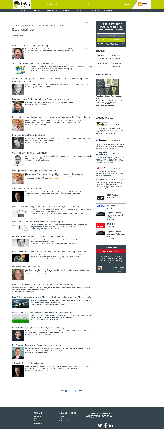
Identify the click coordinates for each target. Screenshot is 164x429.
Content (37, 10)
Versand (102, 61)
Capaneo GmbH (55, 319)
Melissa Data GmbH (51, 229)
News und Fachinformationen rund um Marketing (28, 25)
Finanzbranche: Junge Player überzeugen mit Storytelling (38, 327)
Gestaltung (103, 58)
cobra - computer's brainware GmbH (62, 244)
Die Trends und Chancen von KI (26, 267)
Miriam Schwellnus (45, 334)
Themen (100, 51)
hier (117, 44)
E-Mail (101, 56)
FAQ (60, 418)
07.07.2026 (110, 219)
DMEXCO (111, 224)
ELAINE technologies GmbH (54, 259)
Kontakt (61, 416)
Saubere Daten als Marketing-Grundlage (30, 46)
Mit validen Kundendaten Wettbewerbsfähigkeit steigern (37, 221)
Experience (116, 56)
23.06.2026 (110, 208)
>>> (80, 391)
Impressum (38, 421)
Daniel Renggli (43, 124)
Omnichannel (116, 63)
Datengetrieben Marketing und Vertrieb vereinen (34, 171)
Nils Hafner (42, 104)
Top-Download (104, 74)
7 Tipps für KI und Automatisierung (28, 363)
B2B (100, 66)
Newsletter (109, 10)
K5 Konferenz (112, 206)
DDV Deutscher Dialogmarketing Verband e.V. (66, 214)
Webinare (81, 10)
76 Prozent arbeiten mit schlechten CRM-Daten (33, 63)
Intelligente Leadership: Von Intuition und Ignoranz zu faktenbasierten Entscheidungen (51, 117)
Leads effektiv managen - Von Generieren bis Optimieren (38, 237)
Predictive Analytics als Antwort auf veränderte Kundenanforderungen (43, 284)
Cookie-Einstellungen (66, 421)
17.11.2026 (110, 238)
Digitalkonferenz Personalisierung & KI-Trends (115, 215)
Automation (115, 61)
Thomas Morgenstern (46, 87)
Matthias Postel (44, 196)
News (23, 10)
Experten (95, 10)
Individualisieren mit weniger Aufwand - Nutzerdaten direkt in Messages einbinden (49, 252)
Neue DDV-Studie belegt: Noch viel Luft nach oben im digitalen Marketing (45, 206)
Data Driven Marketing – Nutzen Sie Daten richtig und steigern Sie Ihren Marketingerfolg (52, 297)
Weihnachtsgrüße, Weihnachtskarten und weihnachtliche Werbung (42, 312)
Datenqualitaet (105, 118)
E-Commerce (116, 66)
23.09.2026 (110, 226)
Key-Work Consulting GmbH (54, 304)
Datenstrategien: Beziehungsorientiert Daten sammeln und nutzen (42, 99)
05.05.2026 (110, 197)
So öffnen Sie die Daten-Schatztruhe (28, 135)
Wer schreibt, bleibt (111, 251)
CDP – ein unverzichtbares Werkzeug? (29, 153)
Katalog (86, 22)
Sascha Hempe (44, 53)
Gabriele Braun (43, 274)
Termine (66, 10)
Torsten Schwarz (118, 267)
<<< (62, 391)
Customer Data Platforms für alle (27, 189)
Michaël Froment (44, 160)
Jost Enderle (42, 142)
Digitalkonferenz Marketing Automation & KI (116, 234)
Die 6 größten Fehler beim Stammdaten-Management (36, 345)
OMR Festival (112, 195)
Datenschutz (38, 423)
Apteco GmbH (30, 292)
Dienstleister (53, 10)
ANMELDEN (126, 4)
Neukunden (103, 63)
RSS (35, 418)
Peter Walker (43, 352)
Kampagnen (50, 25)
